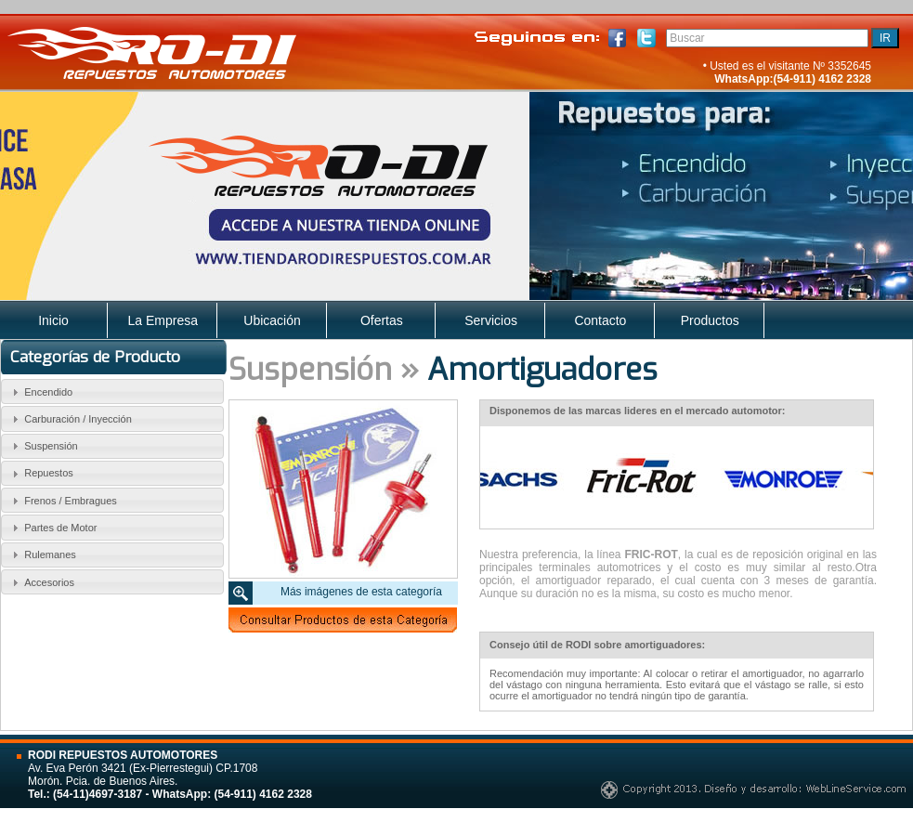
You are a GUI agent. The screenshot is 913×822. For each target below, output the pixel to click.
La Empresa (163, 320)
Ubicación (271, 320)
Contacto (600, 320)
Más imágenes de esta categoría (361, 591)
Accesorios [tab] (40, 582)
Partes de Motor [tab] (52, 527)
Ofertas (381, 320)
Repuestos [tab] (40, 473)
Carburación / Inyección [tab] (69, 418)
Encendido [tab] (40, 392)
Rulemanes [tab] (41, 554)
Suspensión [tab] (42, 445)
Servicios (490, 320)
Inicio (53, 320)
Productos (710, 320)
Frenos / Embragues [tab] (62, 500)
